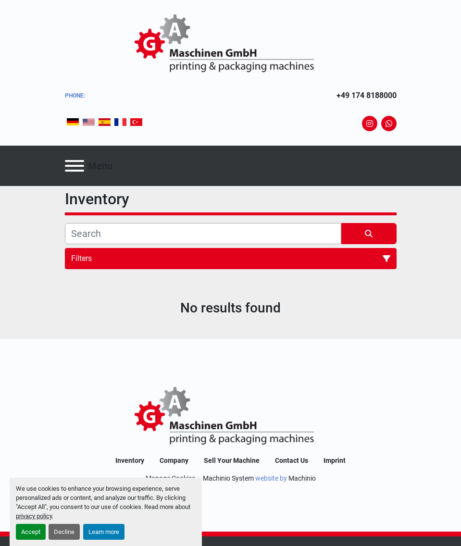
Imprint (335, 460)
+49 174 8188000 (366, 95)
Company (174, 460)
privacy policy (34, 516)
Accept (30, 531)
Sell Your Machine (232, 460)
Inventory (129, 460)
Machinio (302, 478)
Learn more (103, 531)
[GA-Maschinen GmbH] (231, 417)
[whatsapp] (389, 123)
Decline (64, 531)
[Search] (203, 233)
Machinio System (228, 478)
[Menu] (74, 166)
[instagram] (369, 123)
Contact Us (291, 460)
